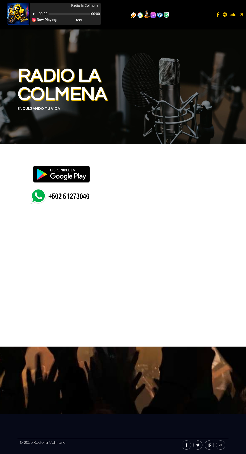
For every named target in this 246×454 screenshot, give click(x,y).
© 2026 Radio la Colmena (43, 442)
